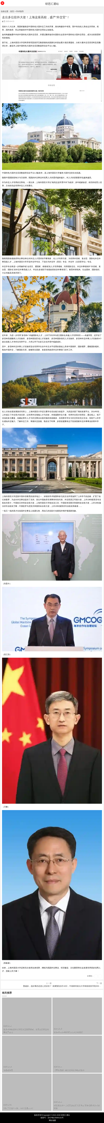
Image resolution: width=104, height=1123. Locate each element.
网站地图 (52, 1120)
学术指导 (20, 11)
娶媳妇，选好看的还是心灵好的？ (37, 986)
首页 (12, 11)
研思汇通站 (52, 3)
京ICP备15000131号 (56, 1118)
